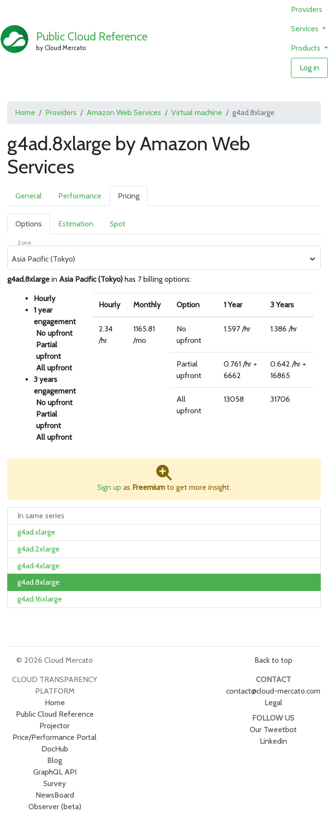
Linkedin (273, 741)
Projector (54, 725)
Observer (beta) (54, 806)
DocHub (54, 748)
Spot (118, 223)
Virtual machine (196, 112)
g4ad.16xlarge (39, 599)
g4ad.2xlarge (38, 548)
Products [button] (306, 48)
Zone (24, 242)
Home (25, 112)
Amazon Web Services (124, 112)
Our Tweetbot (273, 729)
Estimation (75, 223)
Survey (54, 783)
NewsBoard (55, 795)
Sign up (109, 487)
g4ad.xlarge (36, 532)
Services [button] (305, 28)
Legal (273, 702)
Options (28, 223)
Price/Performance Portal (55, 737)
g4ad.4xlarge (38, 565)
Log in (309, 67)
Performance (79, 195)
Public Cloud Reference (92, 36)
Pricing (128, 195)
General (28, 195)
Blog (54, 760)
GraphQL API (54, 771)
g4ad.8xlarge (38, 582)
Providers (306, 9)
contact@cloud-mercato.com (273, 691)
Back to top (273, 660)
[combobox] (159, 259)
